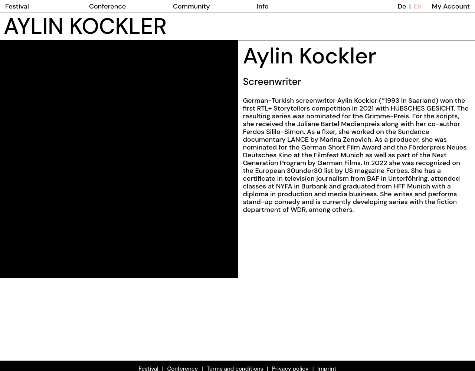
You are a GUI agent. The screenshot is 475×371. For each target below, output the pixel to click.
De (402, 6)
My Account (451, 6)
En (418, 6)
